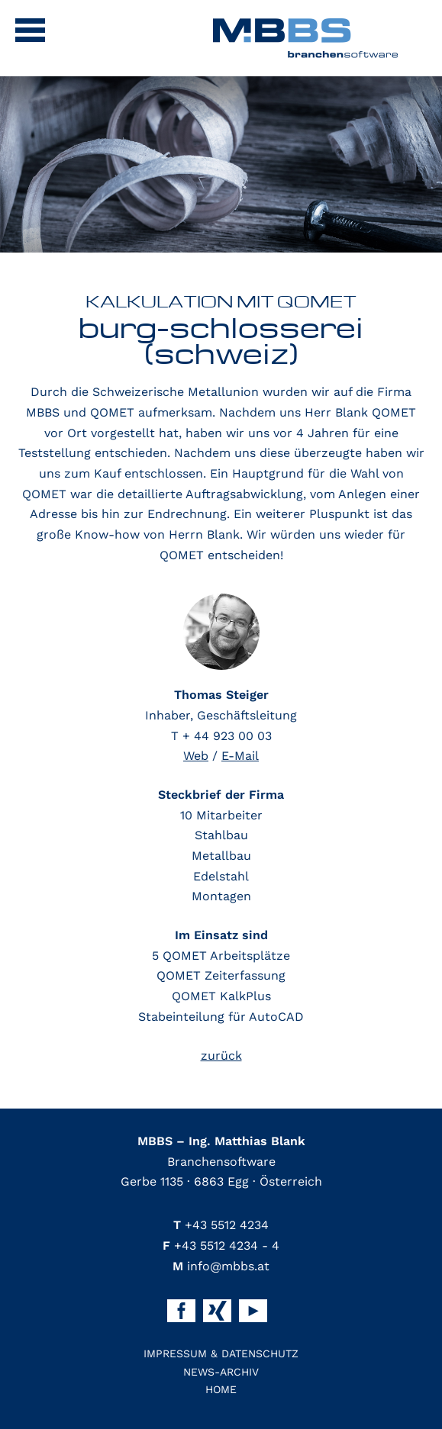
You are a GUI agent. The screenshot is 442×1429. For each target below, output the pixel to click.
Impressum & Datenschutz (221, 1353)
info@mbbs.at (221, 1266)
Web (195, 755)
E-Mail (240, 755)
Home (221, 1389)
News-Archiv (221, 1372)
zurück (221, 1055)
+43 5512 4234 (221, 1225)
